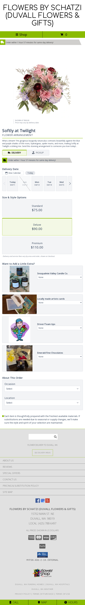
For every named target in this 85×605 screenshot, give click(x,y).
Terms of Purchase (43, 594)
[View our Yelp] (47, 501)
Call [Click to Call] (14, 602)
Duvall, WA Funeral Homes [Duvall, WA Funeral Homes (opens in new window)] (29, 584)
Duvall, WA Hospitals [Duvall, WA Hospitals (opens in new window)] (58, 584)
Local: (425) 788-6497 (42, 523)
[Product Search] (43, 437)
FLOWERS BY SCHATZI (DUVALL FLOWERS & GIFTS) (42, 15)
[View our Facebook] (37, 501)
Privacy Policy (23, 594)
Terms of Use (63, 594)
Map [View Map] (42, 602)
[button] (42, 555)
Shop (21, 34)
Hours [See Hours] (70, 602)
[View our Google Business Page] (42, 501)
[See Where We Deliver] (42, 452)
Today (30, 173)
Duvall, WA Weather (42, 589)
